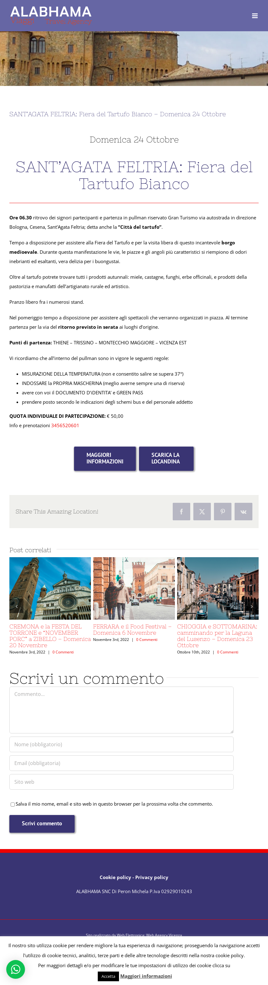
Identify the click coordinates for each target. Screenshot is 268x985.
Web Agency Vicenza (164, 935)
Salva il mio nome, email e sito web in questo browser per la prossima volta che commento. (114, 804)
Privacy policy (151, 877)
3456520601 (65, 425)
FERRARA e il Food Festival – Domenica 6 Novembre (132, 629)
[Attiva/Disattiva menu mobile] (255, 15)
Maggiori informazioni (146, 976)
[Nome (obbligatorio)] (121, 744)
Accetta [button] (108, 976)
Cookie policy (115, 877)
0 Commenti (63, 652)
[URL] (121, 782)
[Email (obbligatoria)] (121, 763)
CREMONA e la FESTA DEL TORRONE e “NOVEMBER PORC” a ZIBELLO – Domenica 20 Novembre (50, 635)
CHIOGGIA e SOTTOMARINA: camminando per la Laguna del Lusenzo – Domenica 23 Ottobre (217, 635)
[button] (16, 606)
